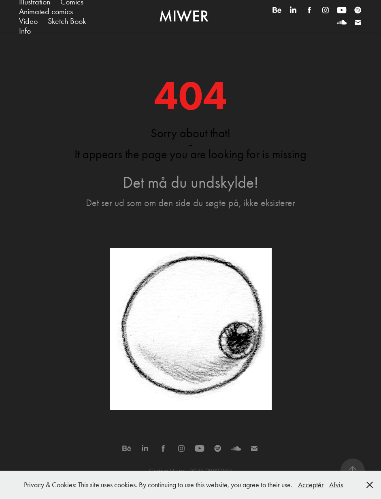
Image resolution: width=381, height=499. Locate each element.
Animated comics (46, 11)
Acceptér (311, 484)
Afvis (336, 484)
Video (28, 21)
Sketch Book (67, 21)
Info (25, 31)
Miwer (184, 16)
